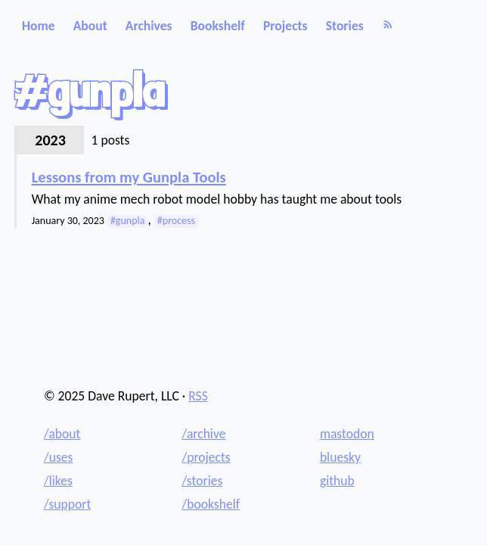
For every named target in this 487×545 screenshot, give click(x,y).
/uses (58, 457)
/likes (58, 480)
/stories (201, 480)
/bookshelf (210, 504)
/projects (205, 457)
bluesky (340, 457)
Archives (149, 25)
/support (67, 504)
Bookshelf (218, 25)
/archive (203, 433)
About (90, 25)
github (337, 480)
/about (62, 433)
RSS (198, 396)
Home (38, 25)
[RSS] (388, 25)
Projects (285, 25)
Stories (345, 25)
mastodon (347, 433)
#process (176, 221)
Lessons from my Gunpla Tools (129, 177)
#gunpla (127, 221)
